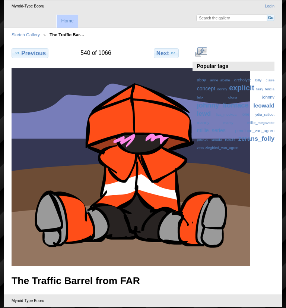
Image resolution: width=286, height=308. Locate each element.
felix (200, 97)
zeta (200, 148)
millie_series (211, 130)
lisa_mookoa (226, 114)
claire (270, 80)
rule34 (230, 139)
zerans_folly (256, 138)
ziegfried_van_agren (221, 148)
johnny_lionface (223, 105)
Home (67, 21)
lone (246, 114)
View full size (201, 52)
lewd (204, 113)
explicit (241, 88)
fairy (259, 89)
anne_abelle (220, 80)
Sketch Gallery (26, 34)
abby (201, 80)
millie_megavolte (260, 123)
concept (206, 88)
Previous (30, 53)
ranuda (216, 139)
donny (222, 89)
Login (269, 6)
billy (258, 80)
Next (166, 53)
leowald (263, 105)
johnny (268, 97)
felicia (269, 89)
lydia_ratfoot (264, 114)
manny (203, 122)
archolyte (242, 80)
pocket (202, 139)
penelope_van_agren (254, 130)
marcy (228, 123)
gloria (232, 97)
